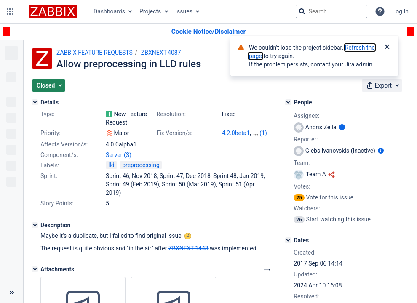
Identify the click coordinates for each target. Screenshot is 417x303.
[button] (10, 11)
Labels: (49, 165)
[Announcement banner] (208, 32)
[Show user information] (342, 127)
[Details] (35, 102)
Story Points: (57, 203)
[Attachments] (35, 269)
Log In (401, 11)
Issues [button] (183, 11)
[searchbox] (331, 11)
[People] (288, 102)
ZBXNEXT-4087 (161, 52)
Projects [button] (150, 11)
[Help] (380, 11)
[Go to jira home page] (52, 11)
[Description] (35, 225)
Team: (302, 162)
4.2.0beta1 (236, 133)
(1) (263, 133)
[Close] (387, 47)
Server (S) (118, 155)
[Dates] (288, 240)
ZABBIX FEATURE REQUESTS (94, 52)
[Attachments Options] (267, 270)
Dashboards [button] (109, 11)
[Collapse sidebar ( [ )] (11, 292)
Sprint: (48, 176)
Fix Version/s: (174, 133)
